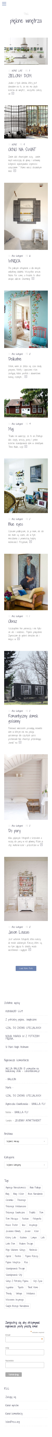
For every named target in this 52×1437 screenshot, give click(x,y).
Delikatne (14, 359)
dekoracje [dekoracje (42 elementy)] (21, 1200)
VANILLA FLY (38, 1104)
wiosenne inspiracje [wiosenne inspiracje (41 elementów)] (15, 1299)
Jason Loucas (18, 932)
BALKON (12, 1079)
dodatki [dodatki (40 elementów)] (32, 1212)
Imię (7, 1348)
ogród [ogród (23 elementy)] (8, 1256)
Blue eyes (15, 524)
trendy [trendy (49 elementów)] (9, 1293)
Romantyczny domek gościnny (23, 718)
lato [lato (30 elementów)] (43, 1237)
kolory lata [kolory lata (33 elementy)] (11, 1237)
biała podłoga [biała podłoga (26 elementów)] (35, 1187)
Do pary (14, 831)
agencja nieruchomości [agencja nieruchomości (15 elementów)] (16, 1187)
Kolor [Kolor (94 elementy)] (37, 1231)
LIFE (20, 70)
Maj (10, 429)
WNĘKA (14, 261)
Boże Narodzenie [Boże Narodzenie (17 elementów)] (35, 1193)
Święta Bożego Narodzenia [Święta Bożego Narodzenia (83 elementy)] (17, 1306)
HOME (14, 70)
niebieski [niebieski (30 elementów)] (33, 1249)
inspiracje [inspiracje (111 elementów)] (33, 1225)
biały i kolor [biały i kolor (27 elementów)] (18, 1193)
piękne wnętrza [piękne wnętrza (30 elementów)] (13, 1262)
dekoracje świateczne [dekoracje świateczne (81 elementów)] (15, 1212)
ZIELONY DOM (19, 76)
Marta (8, 1087)
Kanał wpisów (12, 1405)
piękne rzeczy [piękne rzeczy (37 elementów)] (31, 1256)
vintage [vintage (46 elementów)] (19, 1293)
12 (29, 354)
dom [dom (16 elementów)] (41, 1212)
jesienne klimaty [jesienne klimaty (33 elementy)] (13, 1231)
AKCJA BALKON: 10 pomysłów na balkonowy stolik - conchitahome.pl (23, 1070)
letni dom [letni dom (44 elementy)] (10, 1243)
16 (29, 255)
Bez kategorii (17, 255)
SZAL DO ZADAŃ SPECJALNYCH (23, 1028)
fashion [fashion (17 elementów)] (25, 1218)
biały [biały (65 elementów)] (7, 1193)
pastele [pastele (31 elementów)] (18, 1256)
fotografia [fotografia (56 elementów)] (37, 1218)
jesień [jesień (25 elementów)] (27, 1231)
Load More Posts (26, 968)
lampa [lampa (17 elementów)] (34, 1237)
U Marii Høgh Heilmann (17, 1047)
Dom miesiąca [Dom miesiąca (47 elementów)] (12, 1218)
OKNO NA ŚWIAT (22, 149)
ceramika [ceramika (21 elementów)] (9, 1200)
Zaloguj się (11, 1397)
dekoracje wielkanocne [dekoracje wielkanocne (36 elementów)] (16, 1206)
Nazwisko (9, 1361)
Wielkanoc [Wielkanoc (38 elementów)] (30, 1293)
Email (24, 1335)
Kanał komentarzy (14, 1413)
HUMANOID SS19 (14, 1011)
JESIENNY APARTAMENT (28, 1120)
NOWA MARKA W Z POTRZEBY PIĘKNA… (23, 1037)
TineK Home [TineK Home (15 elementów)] (33, 1287)
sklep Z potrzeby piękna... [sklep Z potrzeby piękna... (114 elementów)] (17, 1281)
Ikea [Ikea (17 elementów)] (23, 1225)
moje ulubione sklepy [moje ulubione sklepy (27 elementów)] (15, 1249)
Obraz (12, 621)
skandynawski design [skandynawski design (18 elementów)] (15, 1268)
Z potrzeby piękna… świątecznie (21, 1019)
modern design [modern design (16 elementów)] (26, 1243)
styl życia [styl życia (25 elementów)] (37, 1281)
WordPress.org (13, 1422)
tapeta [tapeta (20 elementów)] (20, 1287)
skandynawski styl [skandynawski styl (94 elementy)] (14, 1274)
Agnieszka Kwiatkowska (17, 1104)
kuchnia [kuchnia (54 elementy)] (23, 1237)
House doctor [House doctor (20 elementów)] (12, 1225)
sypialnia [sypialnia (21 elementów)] (9, 1287)
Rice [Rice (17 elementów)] (26, 1262)
